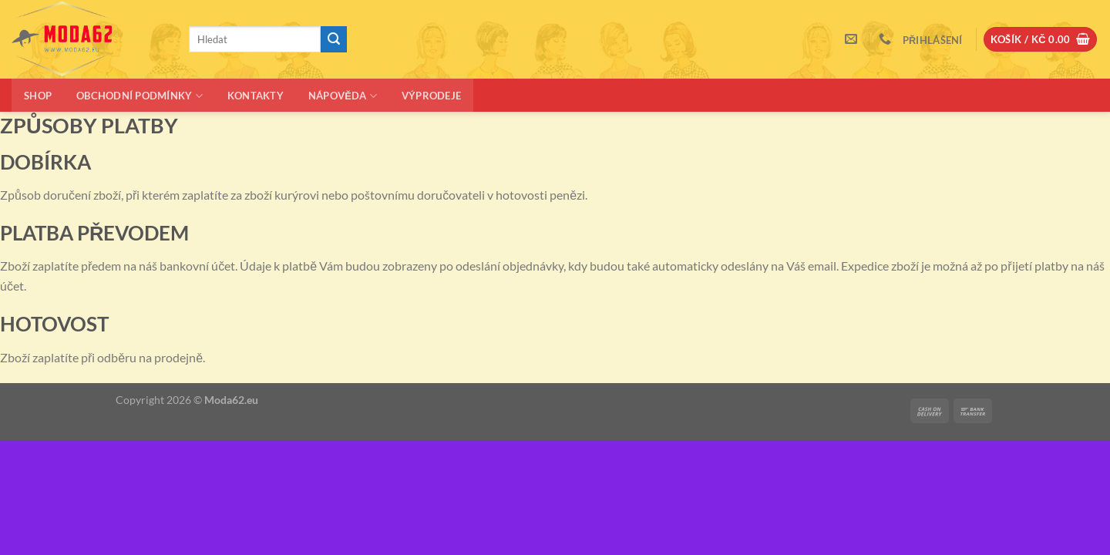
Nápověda (342, 96)
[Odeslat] (334, 39)
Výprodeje (431, 95)
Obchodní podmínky (139, 96)
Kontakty (255, 95)
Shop (38, 95)
